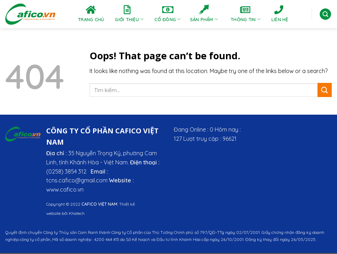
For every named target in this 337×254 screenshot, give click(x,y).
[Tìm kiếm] (325, 14)
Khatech (77, 213)
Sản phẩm (204, 13)
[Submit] (325, 90)
